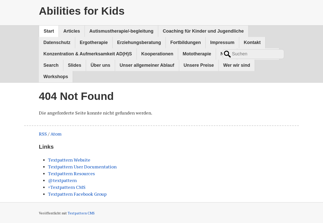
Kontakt (252, 42)
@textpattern (62, 180)
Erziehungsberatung (139, 42)
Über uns (100, 65)
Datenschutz (56, 42)
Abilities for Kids (82, 11)
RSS (43, 134)
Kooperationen (157, 53)
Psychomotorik (258, 53)
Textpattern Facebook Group (77, 194)
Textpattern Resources (71, 173)
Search (51, 65)
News (226, 53)
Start (49, 31)
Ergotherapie (94, 42)
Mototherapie (197, 53)
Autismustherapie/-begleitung (121, 31)
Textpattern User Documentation (82, 167)
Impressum (222, 42)
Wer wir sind (236, 65)
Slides (74, 65)
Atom (56, 134)
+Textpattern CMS (67, 187)
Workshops (55, 76)
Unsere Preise (199, 65)
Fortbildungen (185, 42)
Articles (71, 31)
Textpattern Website (69, 160)
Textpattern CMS (81, 213)
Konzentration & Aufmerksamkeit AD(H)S (87, 53)
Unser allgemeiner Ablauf (147, 65)
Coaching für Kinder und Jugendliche (203, 31)
